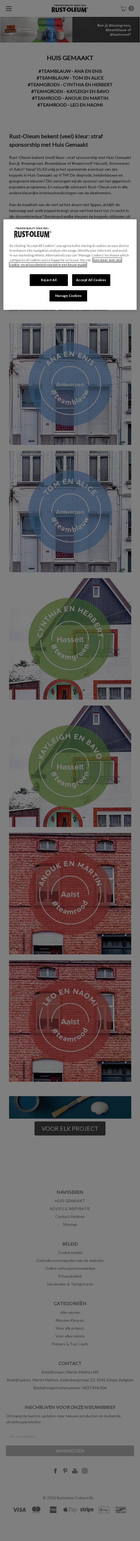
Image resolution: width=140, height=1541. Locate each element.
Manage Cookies (68, 296)
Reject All (49, 280)
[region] (69, 264)
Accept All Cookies (91, 280)
